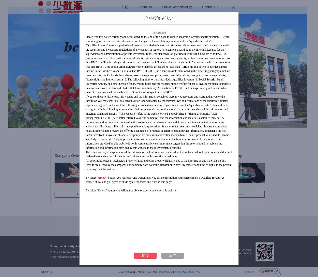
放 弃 (172, 255)
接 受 (145, 255)
